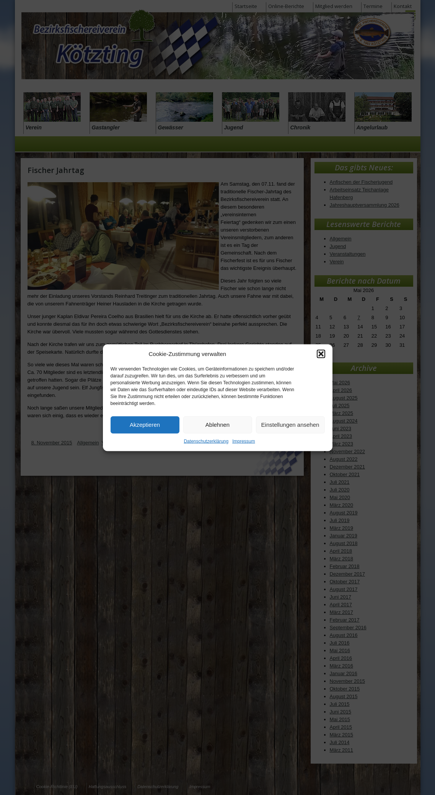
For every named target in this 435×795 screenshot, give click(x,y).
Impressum (243, 441)
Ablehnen (217, 424)
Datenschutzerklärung (206, 441)
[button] (321, 354)
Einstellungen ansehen (290, 424)
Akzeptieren (145, 424)
